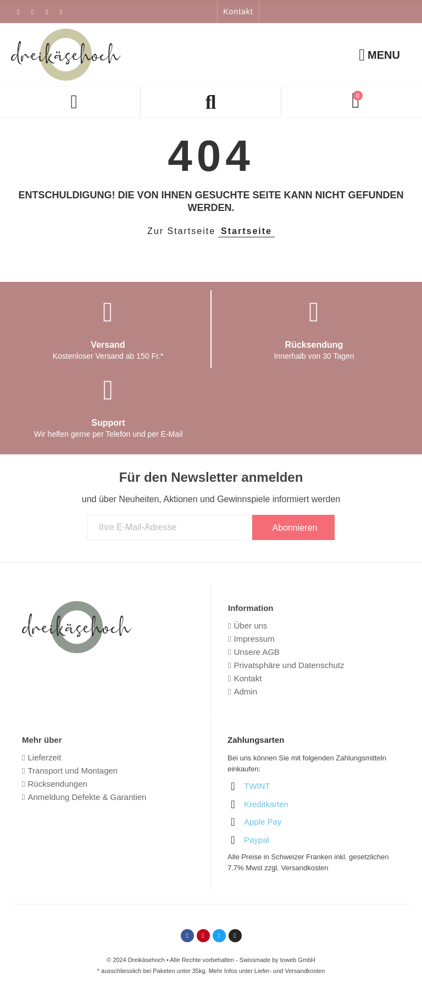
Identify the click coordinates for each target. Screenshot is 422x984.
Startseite (246, 231)
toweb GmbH (297, 960)
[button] (238, 11)
